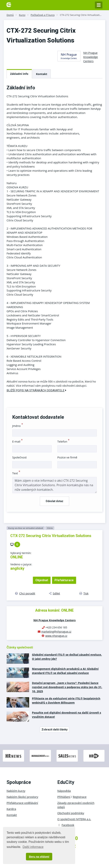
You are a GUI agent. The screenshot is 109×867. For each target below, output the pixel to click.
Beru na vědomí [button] (39, 856)
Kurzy (22, 15)
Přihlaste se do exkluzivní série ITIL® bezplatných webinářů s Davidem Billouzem (66, 700)
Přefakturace (64, 580)
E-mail (17, 441)
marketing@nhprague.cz (56, 631)
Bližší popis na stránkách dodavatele (36, 390)
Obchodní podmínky (70, 813)
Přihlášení (63, 797)
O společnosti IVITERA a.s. (74, 819)
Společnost (19, 457)
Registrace (80, 797)
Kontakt (41, 74)
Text (16, 473)
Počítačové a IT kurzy (43, 15)
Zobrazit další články (54, 729)
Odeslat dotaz (54, 501)
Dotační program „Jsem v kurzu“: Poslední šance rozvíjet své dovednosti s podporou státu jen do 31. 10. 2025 (67, 687)
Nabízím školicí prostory (22, 797)
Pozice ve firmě (67, 457)
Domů (10, 15)
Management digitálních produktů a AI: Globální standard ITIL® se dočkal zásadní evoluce (65, 671)
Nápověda (64, 791)
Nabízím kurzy (16, 791)
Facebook (65, 825)
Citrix (50, 528)
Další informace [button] (33, 846)
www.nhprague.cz (56, 636)
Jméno (17, 426)
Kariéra (11, 809)
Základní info (19, 74)
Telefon (63, 441)
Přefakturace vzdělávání (22, 803)
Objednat (41, 580)
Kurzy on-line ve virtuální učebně (25, 528)
